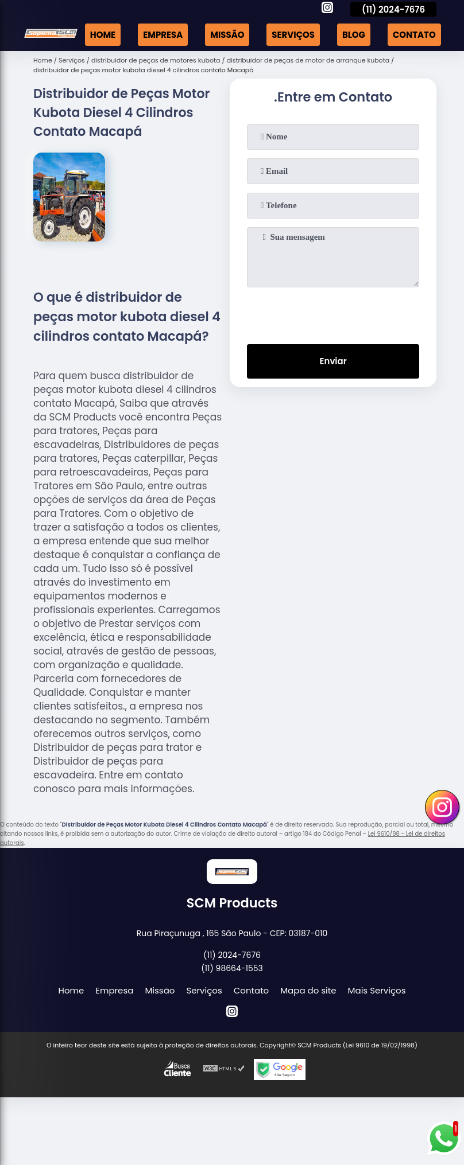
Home (102, 35)
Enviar (333, 362)
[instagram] (327, 9)
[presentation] (333, 313)
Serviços (292, 35)
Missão (227, 35)
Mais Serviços (377, 990)
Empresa (161, 35)
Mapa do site (308, 990)
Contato (414, 35)
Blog (353, 35)
